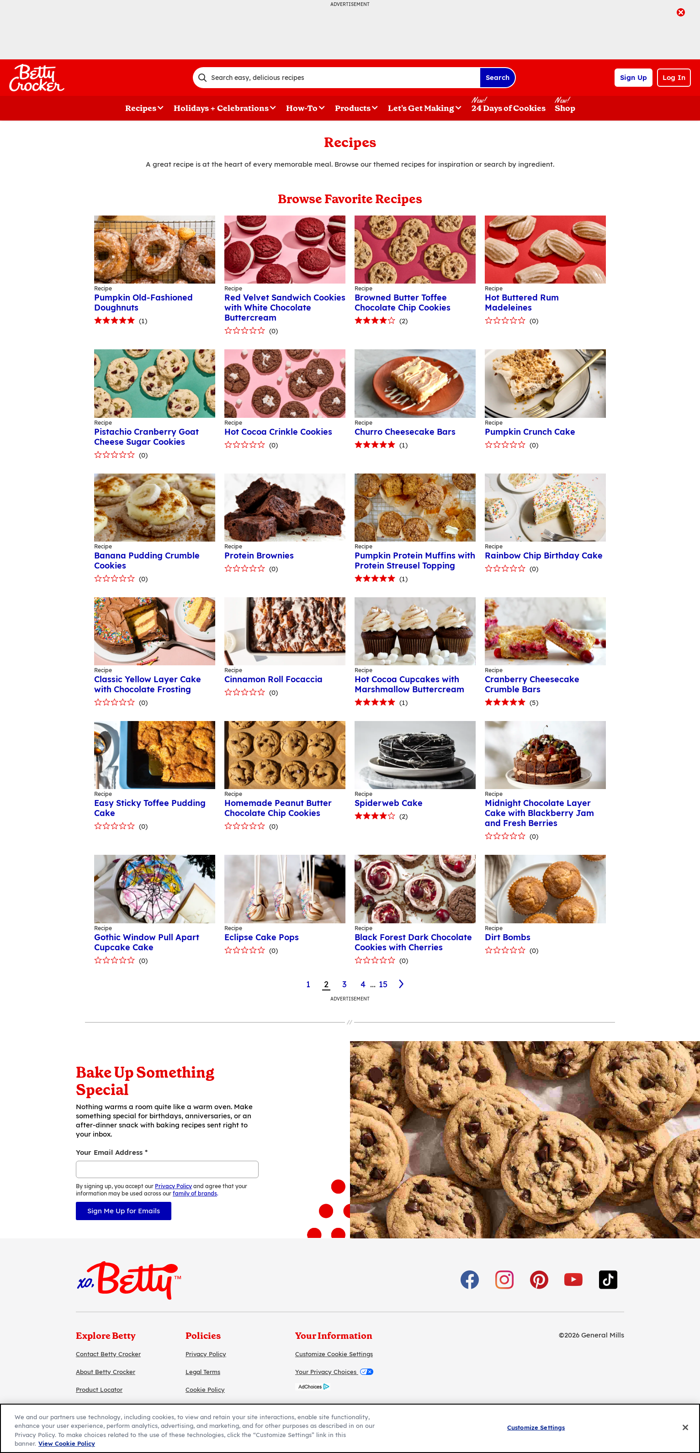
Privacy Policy (206, 1354)
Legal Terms (203, 1371)
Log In (674, 77)
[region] (350, 1428)
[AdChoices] (312, 1388)
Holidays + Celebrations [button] (221, 108)
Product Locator (99, 1389)
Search (497, 77)
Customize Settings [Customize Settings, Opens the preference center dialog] (536, 1427)
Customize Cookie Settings (334, 1354)
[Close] (685, 1427)
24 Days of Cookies (509, 108)
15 (383, 984)
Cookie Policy (205, 1389)
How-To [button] (302, 108)
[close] (680, 13)
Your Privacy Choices (334, 1371)
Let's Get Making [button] (421, 108)
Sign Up (633, 77)
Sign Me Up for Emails (123, 1210)
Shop (565, 108)
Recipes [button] (140, 108)
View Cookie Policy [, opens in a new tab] (66, 1443)
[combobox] (336, 77)
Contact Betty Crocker (108, 1354)
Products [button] (353, 108)
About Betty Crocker (105, 1371)
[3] (402, 984)
